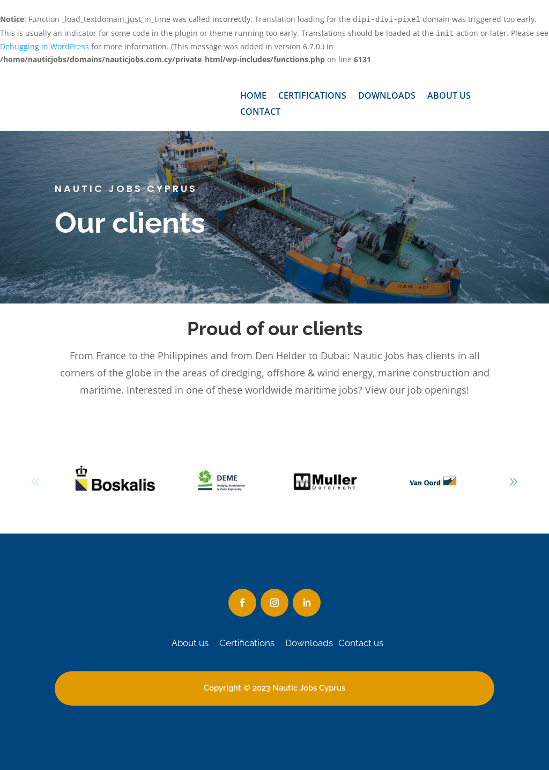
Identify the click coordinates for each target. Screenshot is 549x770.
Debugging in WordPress (44, 46)
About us (449, 96)
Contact (260, 112)
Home (253, 96)
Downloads (387, 96)
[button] (514, 482)
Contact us (360, 643)
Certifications (312, 96)
